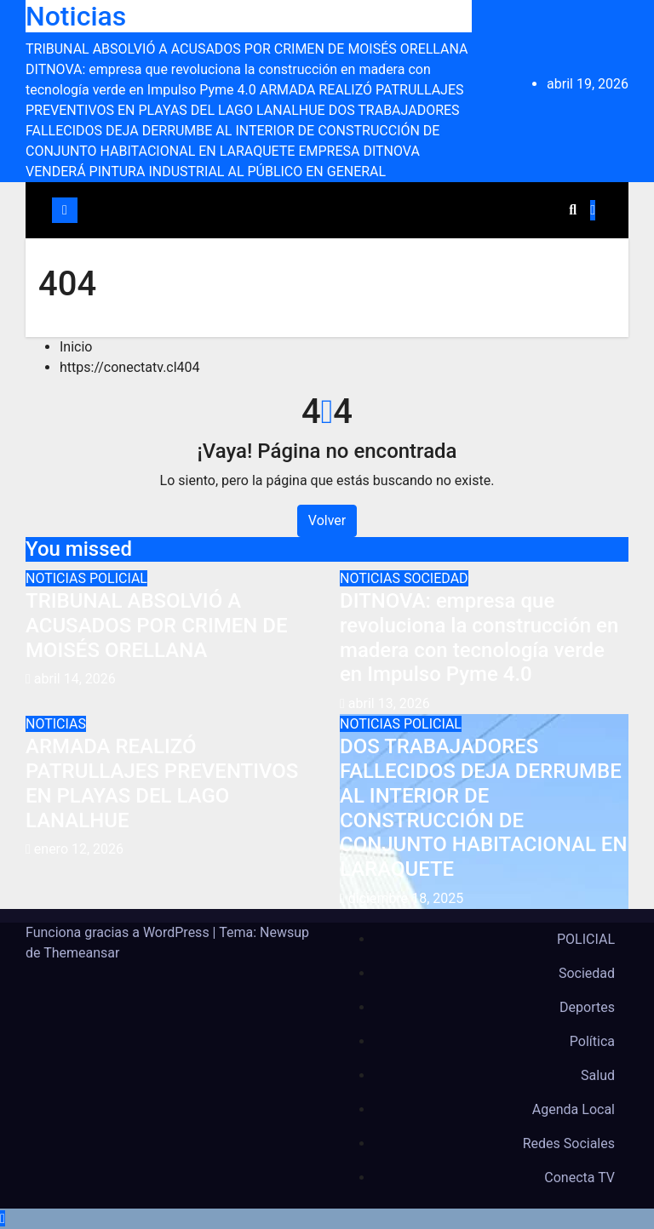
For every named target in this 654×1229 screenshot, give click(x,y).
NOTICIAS (57, 578)
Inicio (76, 347)
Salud (598, 1075)
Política (592, 1041)
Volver (327, 520)
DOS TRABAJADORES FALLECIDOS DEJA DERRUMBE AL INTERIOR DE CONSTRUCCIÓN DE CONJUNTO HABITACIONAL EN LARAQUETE (483, 808)
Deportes (587, 1007)
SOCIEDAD (436, 578)
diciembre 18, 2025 (405, 898)
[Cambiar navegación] (324, 210)
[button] (573, 210)
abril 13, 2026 (389, 703)
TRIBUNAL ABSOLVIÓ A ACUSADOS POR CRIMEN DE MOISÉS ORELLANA (157, 625)
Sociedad (587, 973)
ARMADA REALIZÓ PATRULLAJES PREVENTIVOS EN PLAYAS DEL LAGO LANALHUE (162, 783)
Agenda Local (573, 1109)
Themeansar (81, 953)
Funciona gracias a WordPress (119, 932)
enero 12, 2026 (78, 849)
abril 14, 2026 (75, 679)
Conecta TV (579, 1177)
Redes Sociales (569, 1143)
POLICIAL (118, 578)
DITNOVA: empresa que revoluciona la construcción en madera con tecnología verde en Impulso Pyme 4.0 (479, 637)
